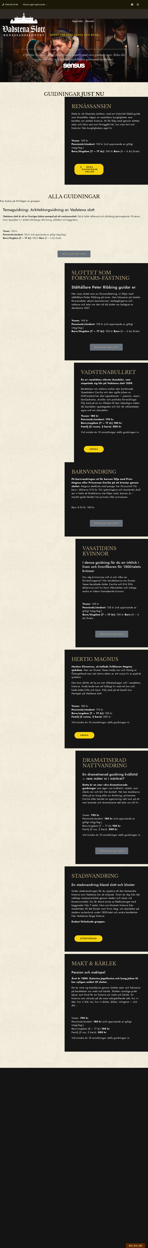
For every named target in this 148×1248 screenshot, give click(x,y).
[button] (92, 27)
